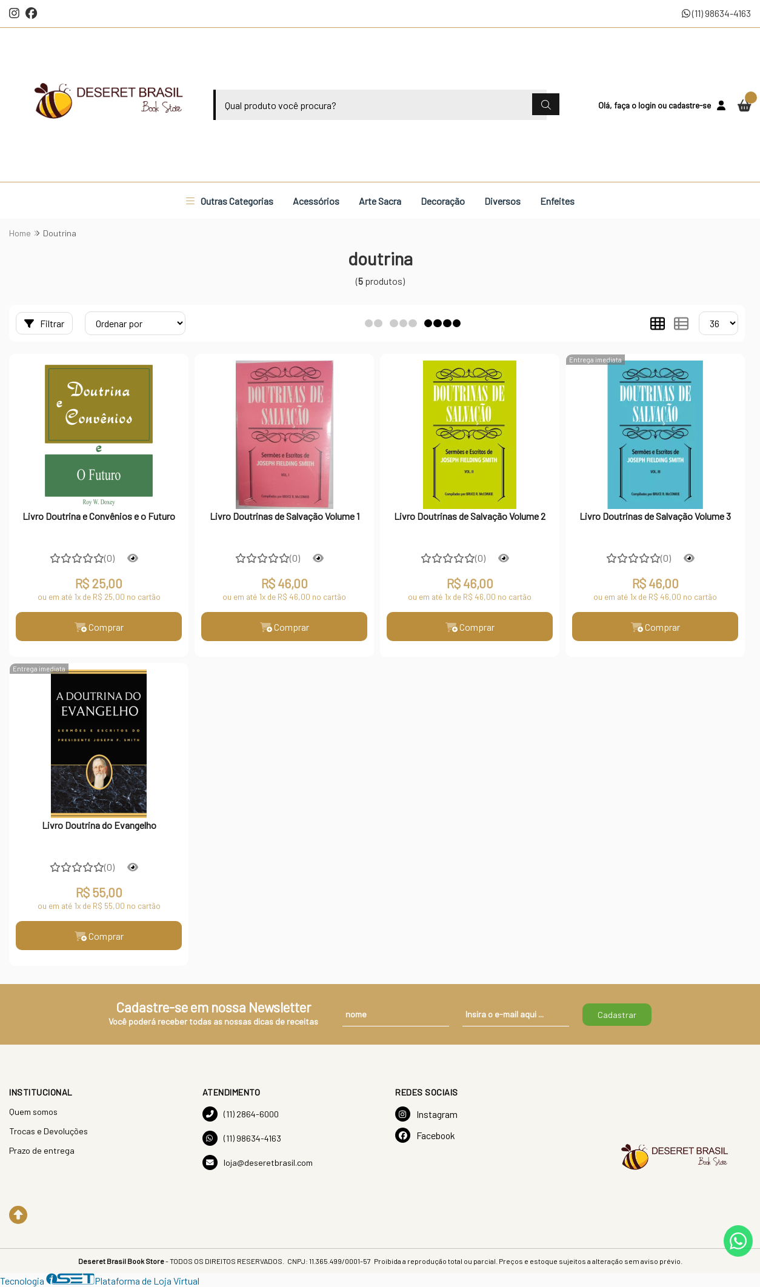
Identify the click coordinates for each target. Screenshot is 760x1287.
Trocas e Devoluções (48, 1131)
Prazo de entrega (42, 1150)
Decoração (443, 201)
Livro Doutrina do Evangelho (99, 825)
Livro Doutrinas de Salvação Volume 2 (469, 516)
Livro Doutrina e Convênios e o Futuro (98, 516)
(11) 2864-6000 (240, 1114)
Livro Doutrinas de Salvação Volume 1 (284, 516)
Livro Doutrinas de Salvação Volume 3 (655, 516)
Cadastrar (617, 1014)
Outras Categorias (229, 201)
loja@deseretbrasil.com (257, 1162)
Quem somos (33, 1111)
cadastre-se (689, 105)
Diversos (502, 201)
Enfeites (557, 201)
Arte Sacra (380, 201)
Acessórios (316, 201)
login (648, 105)
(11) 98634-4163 (716, 13)
